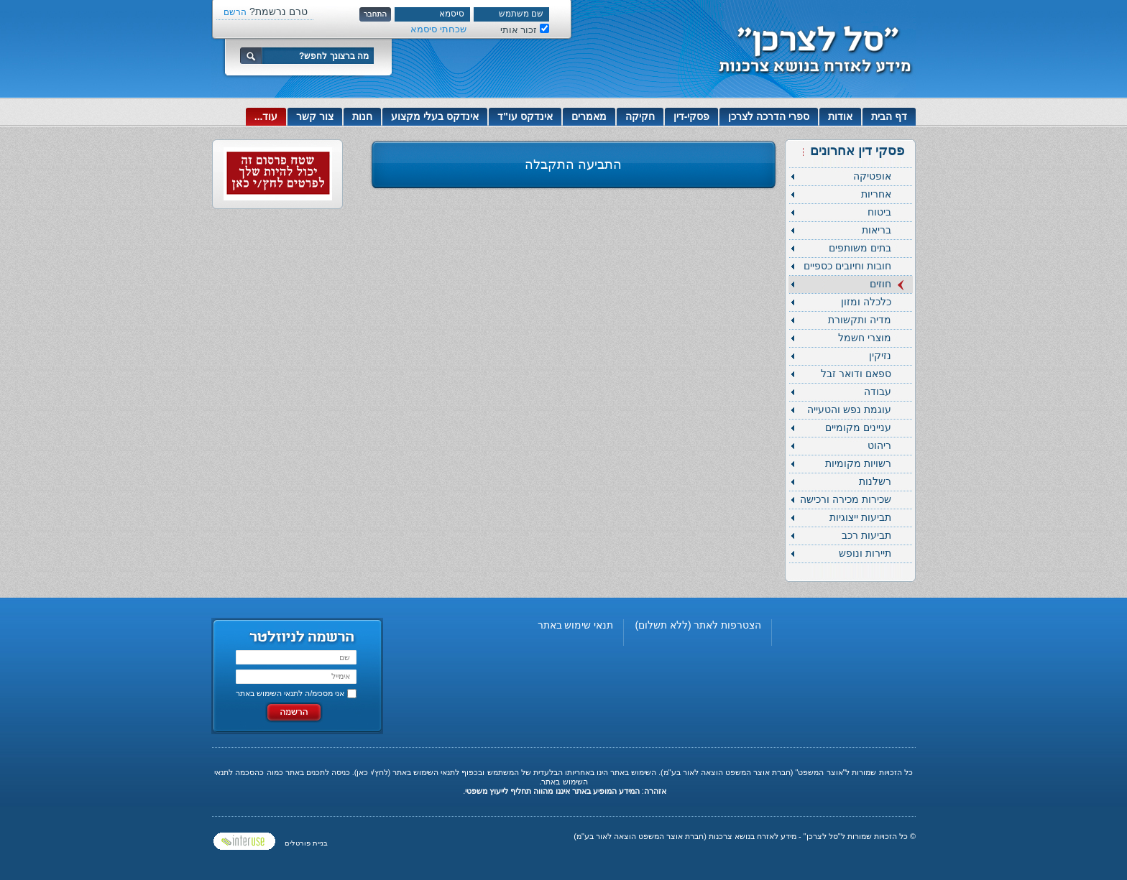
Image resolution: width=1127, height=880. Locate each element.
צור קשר (315, 116)
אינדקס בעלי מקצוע (435, 116)
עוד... (266, 116)
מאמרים (589, 116)
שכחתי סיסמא (438, 29)
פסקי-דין (691, 116)
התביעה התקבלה (573, 164)
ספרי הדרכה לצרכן (768, 116)
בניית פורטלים (306, 843)
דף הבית (889, 116)
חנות (362, 116)
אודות (840, 116)
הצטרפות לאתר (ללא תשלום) (698, 625)
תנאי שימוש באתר (576, 625)
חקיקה (640, 116)
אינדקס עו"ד (525, 116)
